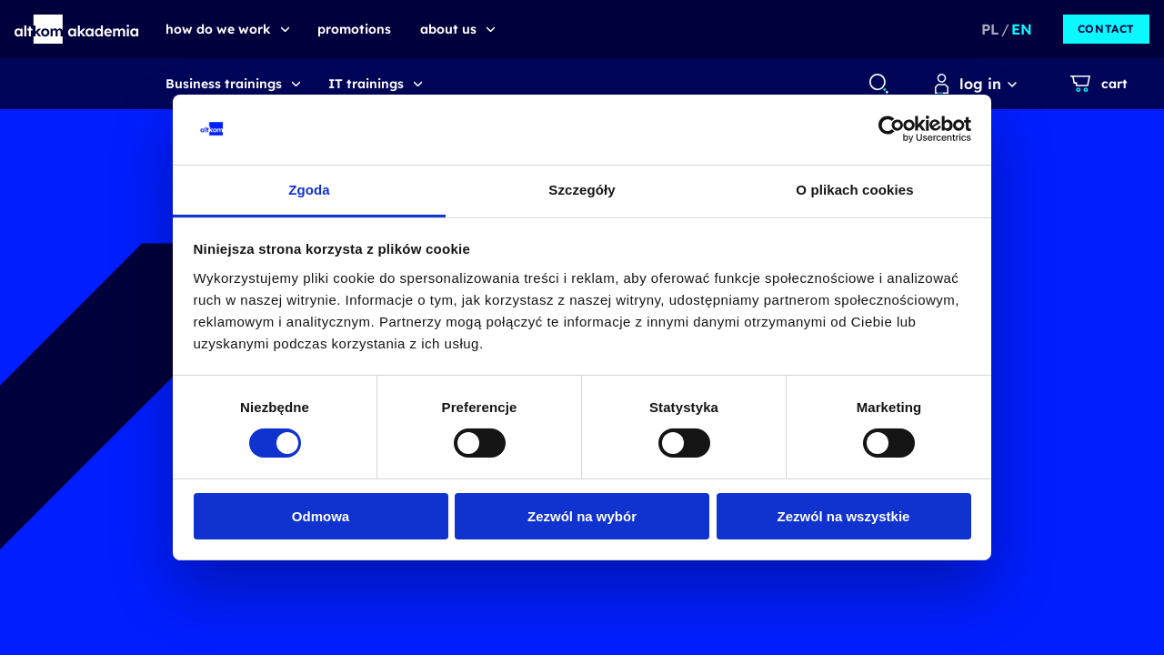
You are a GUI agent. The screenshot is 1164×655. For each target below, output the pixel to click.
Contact (1106, 28)
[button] (77, 29)
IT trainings (366, 84)
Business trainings (224, 84)
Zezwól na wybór (582, 516)
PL (990, 29)
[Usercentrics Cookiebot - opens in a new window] (891, 129)
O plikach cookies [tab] (854, 189)
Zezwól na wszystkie (844, 516)
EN (1021, 29)
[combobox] (878, 83)
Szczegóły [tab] (581, 189)
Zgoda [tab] (309, 189)
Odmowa (320, 516)
